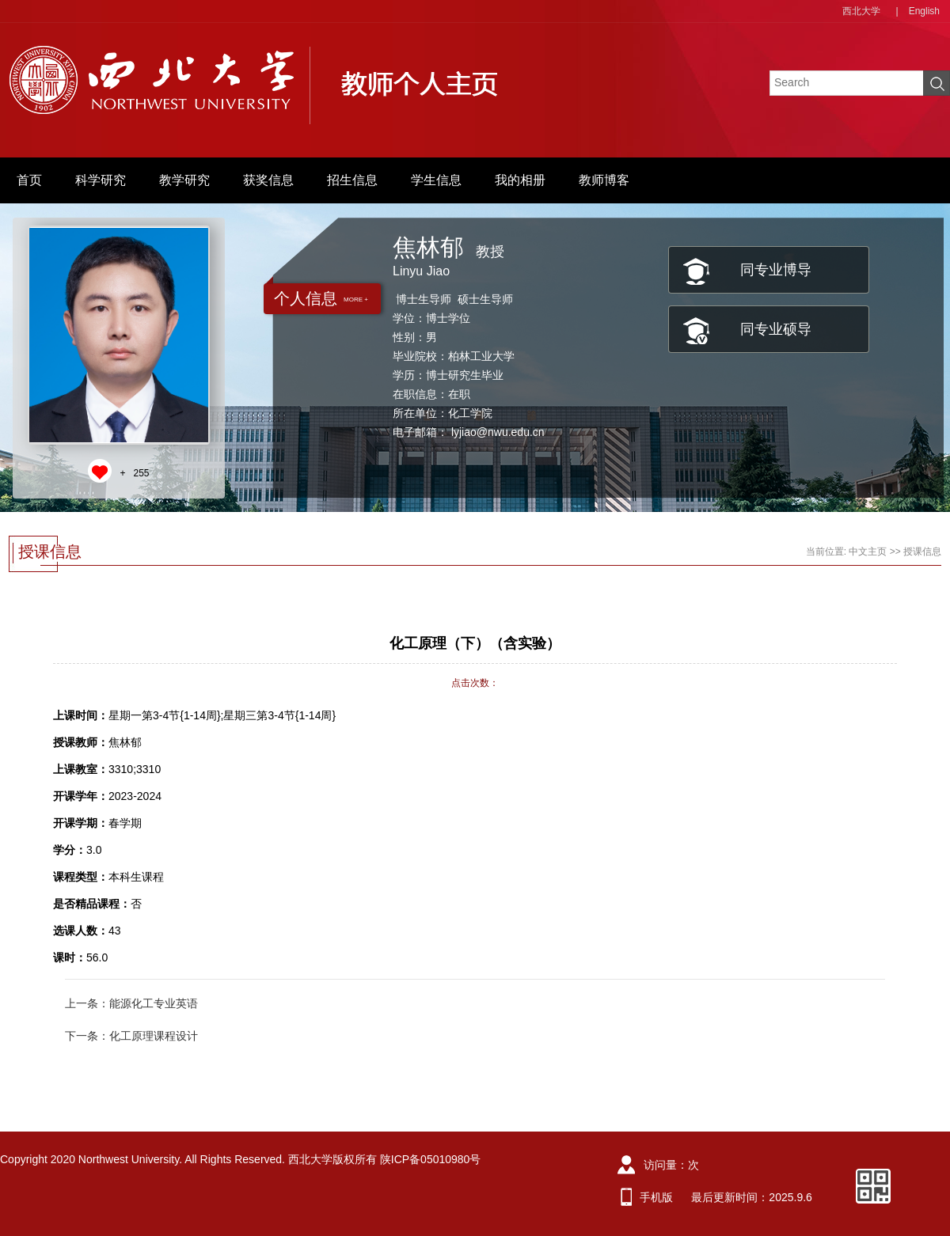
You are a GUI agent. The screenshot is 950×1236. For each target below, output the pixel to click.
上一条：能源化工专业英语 (131, 1003)
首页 (29, 180)
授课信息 (922, 551)
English (924, 11)
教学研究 (184, 180)
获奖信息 (268, 180)
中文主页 (868, 551)
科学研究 (100, 180)
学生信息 (436, 180)
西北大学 (861, 11)
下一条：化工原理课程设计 (131, 1035)
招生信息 (352, 180)
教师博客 (604, 180)
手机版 (656, 1197)
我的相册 (520, 180)
